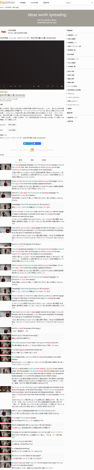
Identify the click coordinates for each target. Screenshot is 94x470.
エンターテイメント (73, 105)
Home (1, 7)
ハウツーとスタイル (73, 97)
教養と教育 (71, 82)
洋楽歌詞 (22, 2)
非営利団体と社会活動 (74, 90)
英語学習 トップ (72, 117)
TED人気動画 (71, 63)
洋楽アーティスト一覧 (74, 46)
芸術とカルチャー (73, 101)
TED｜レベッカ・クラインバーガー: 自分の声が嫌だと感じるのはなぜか (23, 138)
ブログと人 (71, 93)
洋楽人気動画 (71, 39)
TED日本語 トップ (73, 59)
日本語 (44, 160)
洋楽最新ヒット (72, 42)
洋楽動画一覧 (71, 50)
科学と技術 (16, 7)
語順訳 (70, 108)
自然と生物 (71, 75)
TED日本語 (34, 2)
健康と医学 (71, 79)
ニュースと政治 (72, 86)
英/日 (20, 160)
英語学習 (45, 2)
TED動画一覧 (71, 66)
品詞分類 (70, 121)
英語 (32, 160)
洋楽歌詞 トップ (72, 35)
